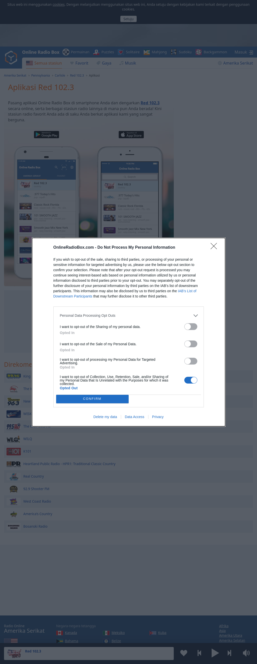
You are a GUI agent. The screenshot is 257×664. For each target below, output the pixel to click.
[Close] (215, 247)
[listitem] (128, 315)
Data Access (134, 417)
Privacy (158, 417)
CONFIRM (92, 399)
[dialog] (128, 332)
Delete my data (105, 417)
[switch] (190, 326)
